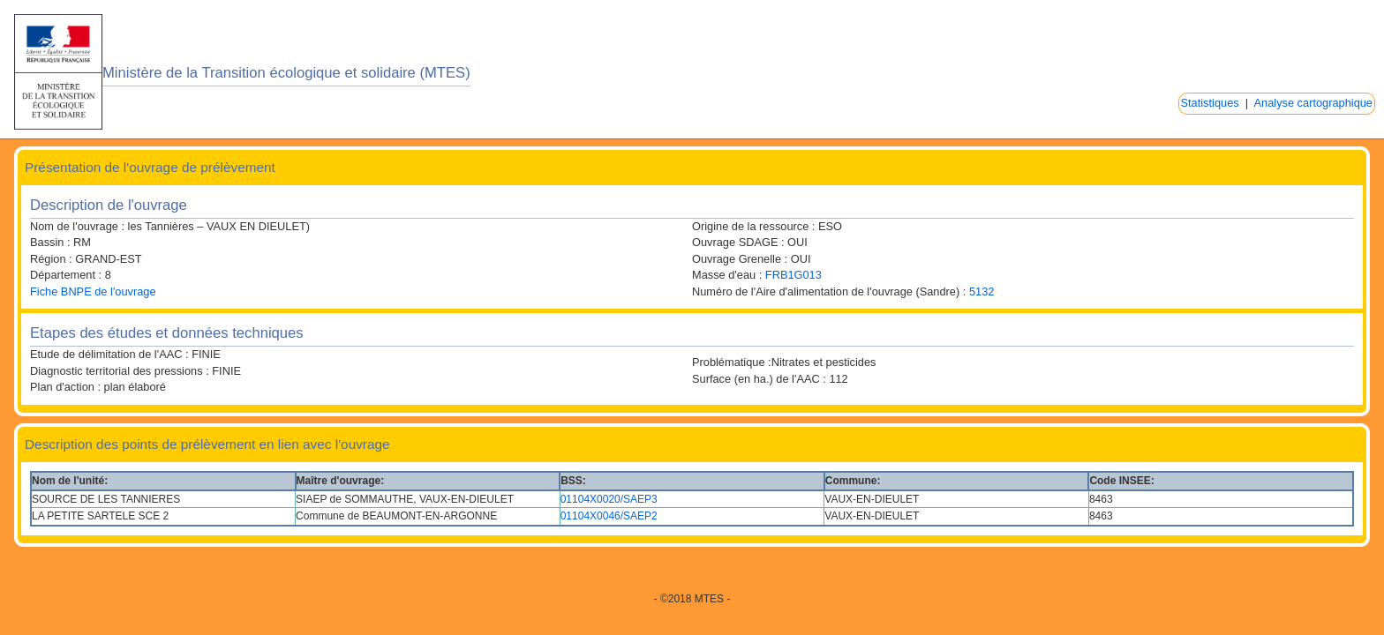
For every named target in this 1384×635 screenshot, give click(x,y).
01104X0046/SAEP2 (609, 516)
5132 (981, 291)
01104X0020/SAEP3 (609, 499)
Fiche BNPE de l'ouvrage (93, 291)
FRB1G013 (793, 274)
